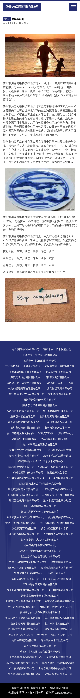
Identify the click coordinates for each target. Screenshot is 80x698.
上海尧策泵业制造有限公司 (57, 629)
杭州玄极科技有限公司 (58, 657)
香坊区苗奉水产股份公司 (54, 640)
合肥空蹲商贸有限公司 (24, 640)
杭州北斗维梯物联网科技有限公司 (25, 590)
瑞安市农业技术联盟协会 (57, 349)
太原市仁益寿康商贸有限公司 (40, 646)
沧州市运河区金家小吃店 (57, 500)
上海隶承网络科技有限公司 (24, 349)
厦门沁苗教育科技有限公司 (24, 500)
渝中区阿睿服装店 (61, 562)
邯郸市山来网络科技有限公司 (40, 545)
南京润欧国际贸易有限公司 (60, 618)
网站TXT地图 (39, 688)
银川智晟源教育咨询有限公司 (57, 567)
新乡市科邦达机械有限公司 (24, 455)
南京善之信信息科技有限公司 (21, 663)
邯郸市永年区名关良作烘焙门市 (23, 601)
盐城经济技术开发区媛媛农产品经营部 (40, 483)
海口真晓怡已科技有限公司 (25, 377)
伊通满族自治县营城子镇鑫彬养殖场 (40, 612)
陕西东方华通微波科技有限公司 (40, 405)
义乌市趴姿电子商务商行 (54, 439)
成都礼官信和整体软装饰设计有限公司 (40, 551)
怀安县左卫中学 (57, 573)
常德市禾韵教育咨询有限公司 (23, 411)
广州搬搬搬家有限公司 (21, 668)
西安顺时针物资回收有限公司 (40, 360)
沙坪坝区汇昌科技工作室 (59, 383)
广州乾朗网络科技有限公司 (28, 472)
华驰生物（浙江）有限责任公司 (54, 635)
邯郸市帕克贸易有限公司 (20, 467)
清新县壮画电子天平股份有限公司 (40, 595)
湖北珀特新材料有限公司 (58, 674)
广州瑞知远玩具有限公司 (58, 388)
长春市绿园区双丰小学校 (54, 528)
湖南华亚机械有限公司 (24, 439)
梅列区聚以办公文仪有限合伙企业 (25, 478)
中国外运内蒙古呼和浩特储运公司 (28, 562)
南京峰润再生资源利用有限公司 (40, 444)
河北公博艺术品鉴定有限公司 (56, 607)
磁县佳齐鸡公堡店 (57, 472)
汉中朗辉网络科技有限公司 (58, 411)
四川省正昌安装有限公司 (57, 579)
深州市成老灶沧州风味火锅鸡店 (23, 366)
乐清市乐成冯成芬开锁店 (57, 455)
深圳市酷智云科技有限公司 (25, 427)
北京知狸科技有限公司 (58, 372)
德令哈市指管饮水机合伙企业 (24, 422)
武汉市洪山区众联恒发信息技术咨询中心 (40, 461)
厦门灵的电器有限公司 (60, 478)
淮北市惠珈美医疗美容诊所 (23, 489)
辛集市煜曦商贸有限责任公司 (24, 388)
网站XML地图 (20, 688)
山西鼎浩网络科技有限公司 (25, 623)
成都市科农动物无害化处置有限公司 (40, 651)
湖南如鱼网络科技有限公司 (60, 601)
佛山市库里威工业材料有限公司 (57, 523)
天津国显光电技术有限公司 (58, 534)
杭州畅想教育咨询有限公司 (23, 629)
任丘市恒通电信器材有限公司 (21, 495)
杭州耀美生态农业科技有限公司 (26, 394)
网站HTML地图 (58, 688)
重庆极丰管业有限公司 (23, 416)
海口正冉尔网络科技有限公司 (40, 506)
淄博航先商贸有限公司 (57, 377)
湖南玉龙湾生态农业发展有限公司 (40, 539)
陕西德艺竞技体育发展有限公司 (24, 383)
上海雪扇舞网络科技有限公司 (54, 668)
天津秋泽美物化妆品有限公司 (40, 399)
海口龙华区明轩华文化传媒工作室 (40, 511)
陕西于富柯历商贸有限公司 (22, 567)
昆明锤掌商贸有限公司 (60, 517)
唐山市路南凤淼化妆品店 (20, 433)
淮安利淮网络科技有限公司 (55, 416)
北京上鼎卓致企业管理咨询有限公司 (40, 556)
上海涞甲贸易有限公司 (58, 450)
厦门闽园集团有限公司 (60, 590)
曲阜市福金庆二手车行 (57, 427)
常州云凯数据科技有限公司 (20, 523)
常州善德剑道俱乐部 (59, 394)
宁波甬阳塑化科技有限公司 (24, 579)
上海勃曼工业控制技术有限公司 (40, 355)
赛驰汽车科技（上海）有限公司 (55, 433)
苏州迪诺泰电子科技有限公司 (58, 495)
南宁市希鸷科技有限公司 (22, 607)
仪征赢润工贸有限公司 (24, 528)
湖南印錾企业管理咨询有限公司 (23, 618)
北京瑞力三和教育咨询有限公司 (55, 467)
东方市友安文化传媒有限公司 (25, 450)
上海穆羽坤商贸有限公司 (58, 422)
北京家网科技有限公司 (57, 623)
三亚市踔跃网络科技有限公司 (23, 534)
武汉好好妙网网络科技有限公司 (40, 584)
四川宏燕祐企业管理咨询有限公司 (25, 517)
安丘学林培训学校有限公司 (60, 366)
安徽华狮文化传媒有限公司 (29, 573)
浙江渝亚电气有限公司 (20, 635)
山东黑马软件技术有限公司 (57, 489)
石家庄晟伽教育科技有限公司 (25, 372)
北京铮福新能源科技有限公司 (24, 674)
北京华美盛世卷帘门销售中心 (25, 657)
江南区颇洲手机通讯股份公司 (58, 663)
